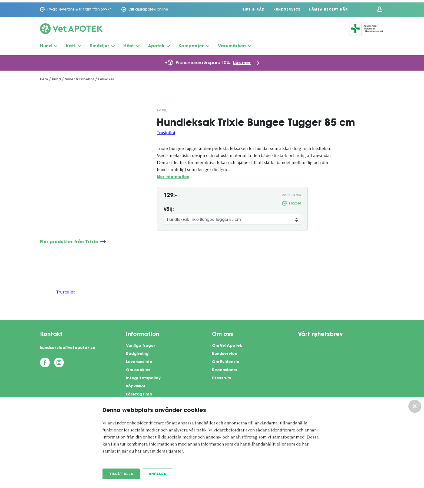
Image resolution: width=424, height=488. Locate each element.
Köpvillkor (135, 384)
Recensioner (225, 368)
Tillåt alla (121, 474)
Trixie (162, 107)
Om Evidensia (225, 360)
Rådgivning (137, 352)
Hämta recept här (328, 7)
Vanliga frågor (140, 343)
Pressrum (221, 376)
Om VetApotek (227, 343)
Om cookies (138, 368)
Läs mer (242, 60)
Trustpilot (166, 130)
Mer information (173, 174)
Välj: (169, 207)
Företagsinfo (139, 392)
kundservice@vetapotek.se (67, 346)
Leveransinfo (139, 360)
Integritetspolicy (143, 376)
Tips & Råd (253, 7)
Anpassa (158, 474)
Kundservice (286, 7)
